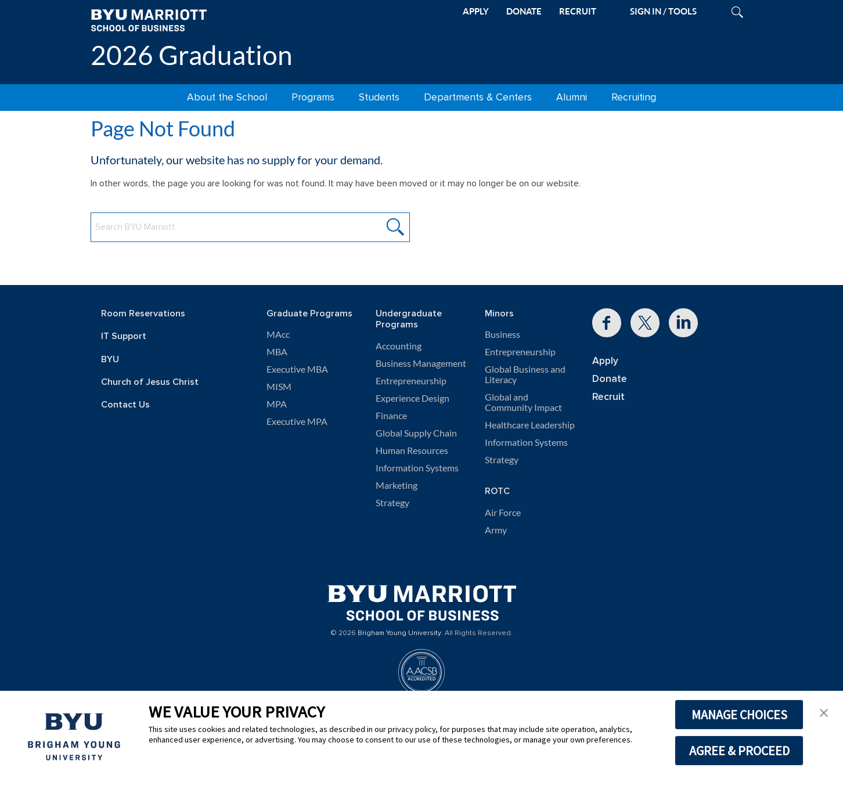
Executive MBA (297, 369)
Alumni (571, 97)
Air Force (503, 512)
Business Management (421, 363)
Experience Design (412, 398)
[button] (823, 711)
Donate (609, 379)
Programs (312, 97)
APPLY (476, 11)
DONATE (524, 11)
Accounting (399, 346)
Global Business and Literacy (525, 374)
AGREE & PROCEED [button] (739, 750)
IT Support (123, 336)
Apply (605, 361)
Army (496, 530)
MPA (276, 404)
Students (379, 97)
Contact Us (125, 404)
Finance (391, 415)
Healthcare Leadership (530, 425)
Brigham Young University (399, 633)
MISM (278, 386)
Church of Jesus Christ (150, 382)
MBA (276, 352)
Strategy (392, 502)
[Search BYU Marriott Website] (250, 227)
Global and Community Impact (523, 402)
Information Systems (417, 468)
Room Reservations (143, 313)
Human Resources (412, 450)
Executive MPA (296, 421)
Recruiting (633, 97)
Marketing (396, 485)
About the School (227, 97)
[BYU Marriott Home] (149, 19)
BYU (110, 359)
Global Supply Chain (416, 433)
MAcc (278, 334)
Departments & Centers (478, 97)
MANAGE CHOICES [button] (739, 714)
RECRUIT (577, 11)
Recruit (608, 397)
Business (502, 334)
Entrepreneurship (411, 381)
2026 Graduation (192, 55)
